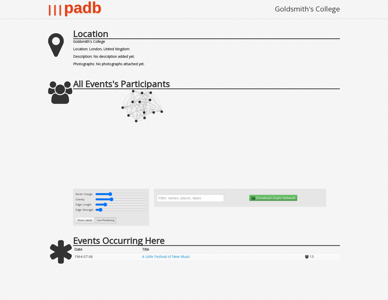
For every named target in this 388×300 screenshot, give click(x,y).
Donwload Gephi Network (273, 198)
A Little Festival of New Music (166, 256)
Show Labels (84, 220)
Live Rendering (105, 220)
